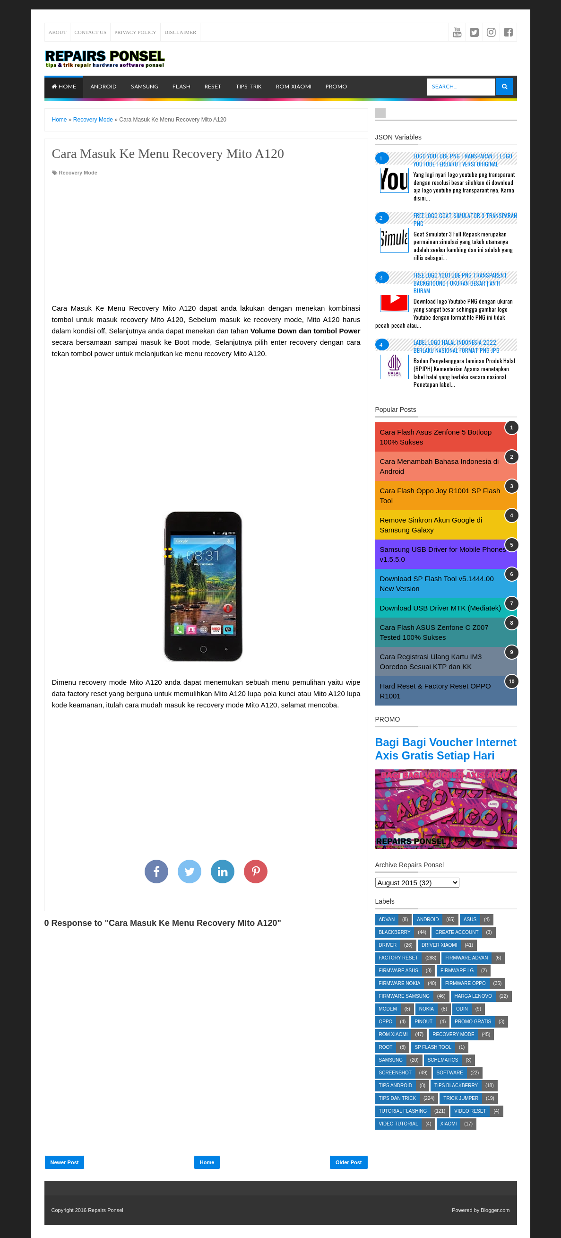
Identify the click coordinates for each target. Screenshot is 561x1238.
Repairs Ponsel (105, 1210)
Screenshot (395, 1086)
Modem (388, 1022)
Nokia (426, 1022)
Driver (388, 958)
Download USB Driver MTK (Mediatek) (440, 608)
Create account (457, 945)
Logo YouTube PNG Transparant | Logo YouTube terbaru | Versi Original (463, 160)
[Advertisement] (206, 240)
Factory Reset (398, 971)
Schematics (443, 1073)
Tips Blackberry (456, 1098)
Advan (387, 932)
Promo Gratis (473, 1034)
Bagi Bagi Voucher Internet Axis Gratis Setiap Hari (446, 755)
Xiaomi (448, 1137)
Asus (470, 932)
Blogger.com (495, 1210)
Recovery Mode (78, 172)
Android (103, 87)
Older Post (349, 1162)
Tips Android (396, 1098)
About (58, 32)
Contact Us (90, 32)
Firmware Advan (466, 971)
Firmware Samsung (404, 1009)
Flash (181, 87)
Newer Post (65, 1162)
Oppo (386, 1034)
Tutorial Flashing (403, 1124)
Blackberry (395, 945)
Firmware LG (457, 983)
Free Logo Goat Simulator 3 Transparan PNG (465, 219)
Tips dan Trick (397, 1111)
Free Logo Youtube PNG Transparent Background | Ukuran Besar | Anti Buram (460, 283)
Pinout (423, 1034)
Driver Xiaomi (439, 958)
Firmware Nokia (400, 996)
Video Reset (470, 1124)
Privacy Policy (135, 32)
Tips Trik (249, 87)
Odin (462, 1022)
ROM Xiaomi (293, 87)
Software (450, 1086)
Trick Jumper (460, 1111)
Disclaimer (180, 32)
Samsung (144, 87)
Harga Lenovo (473, 1009)
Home (64, 87)
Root (386, 1060)
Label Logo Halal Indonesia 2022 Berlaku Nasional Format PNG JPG (457, 346)
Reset (213, 87)
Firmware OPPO (465, 996)
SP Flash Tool (432, 1060)
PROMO (336, 87)
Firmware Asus (399, 983)
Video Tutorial (398, 1137)
